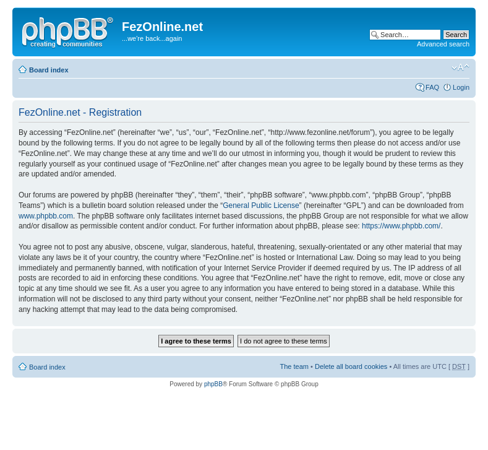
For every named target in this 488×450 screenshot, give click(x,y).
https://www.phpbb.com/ (401, 226)
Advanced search (443, 44)
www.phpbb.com (46, 216)
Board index (49, 70)
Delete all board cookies (351, 366)
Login (461, 87)
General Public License (261, 205)
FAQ (432, 87)
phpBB (213, 384)
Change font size (460, 67)
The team (294, 366)
